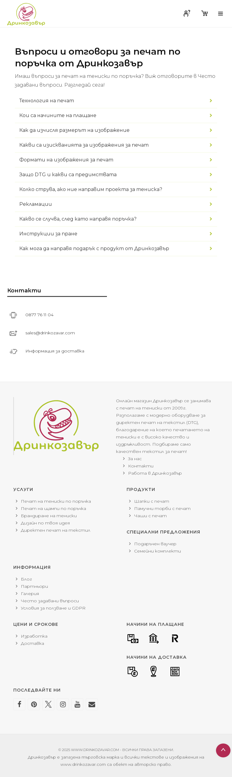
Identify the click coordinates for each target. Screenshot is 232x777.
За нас (135, 458)
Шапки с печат (151, 501)
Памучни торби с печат (162, 508)
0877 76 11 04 (39, 314)
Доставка (32, 643)
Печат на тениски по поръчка (56, 501)
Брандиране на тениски (49, 515)
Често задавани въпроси (50, 600)
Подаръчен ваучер (155, 543)
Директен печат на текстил (55, 530)
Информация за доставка (54, 351)
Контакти (140, 466)
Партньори (34, 586)
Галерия (30, 593)
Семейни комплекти (157, 551)
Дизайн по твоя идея (45, 523)
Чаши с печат (150, 515)
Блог (26, 579)
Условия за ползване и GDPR (53, 608)
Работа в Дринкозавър (155, 473)
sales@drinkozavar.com (50, 333)
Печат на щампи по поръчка (53, 508)
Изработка (34, 636)
